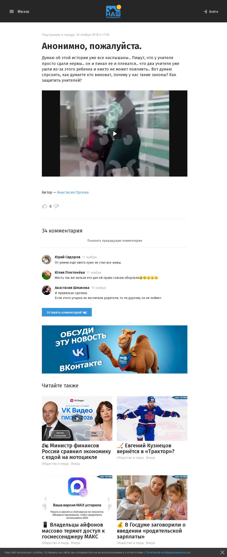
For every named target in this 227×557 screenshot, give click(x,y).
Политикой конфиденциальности (168, 552)
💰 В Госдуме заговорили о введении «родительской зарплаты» (151, 531)
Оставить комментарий (67, 312)
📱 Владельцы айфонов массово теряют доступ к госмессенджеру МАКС (73, 531)
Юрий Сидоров (67, 257)
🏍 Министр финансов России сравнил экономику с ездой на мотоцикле (76, 451)
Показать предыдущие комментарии (114, 241)
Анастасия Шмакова (72, 288)
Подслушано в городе (58, 35)
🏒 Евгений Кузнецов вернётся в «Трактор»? (146, 448)
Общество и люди (55, 464)
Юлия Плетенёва (70, 272)
